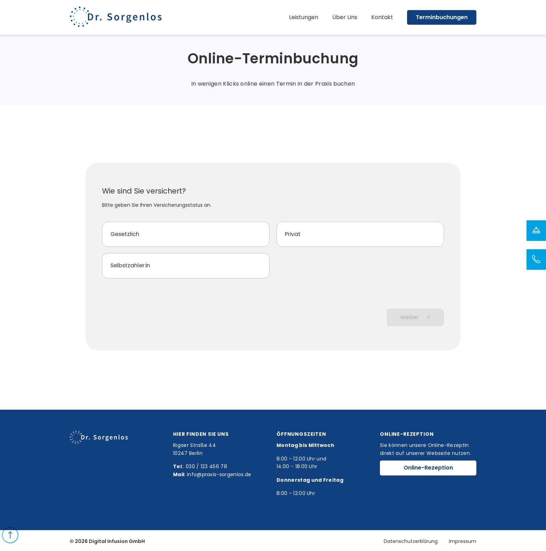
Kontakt (382, 17)
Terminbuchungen (442, 17)
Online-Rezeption (428, 468)
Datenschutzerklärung (411, 541)
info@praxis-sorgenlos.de (219, 474)
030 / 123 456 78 (206, 466)
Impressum (462, 541)
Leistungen (303, 17)
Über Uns (344, 17)
